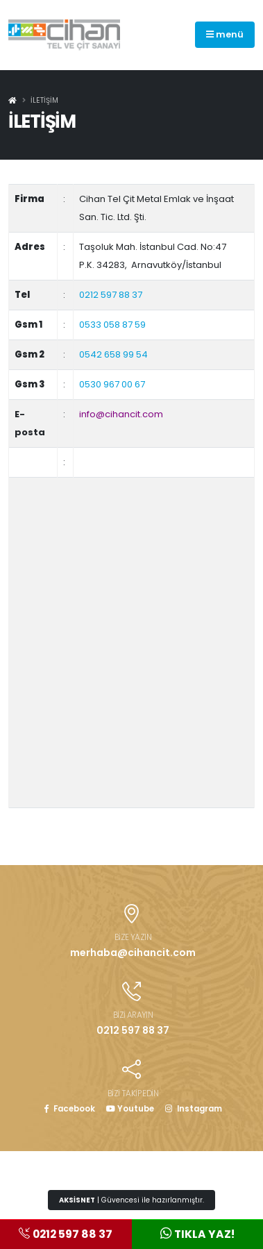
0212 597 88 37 (110, 294)
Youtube (130, 1108)
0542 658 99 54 (113, 354)
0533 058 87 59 (112, 324)
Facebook (69, 1108)
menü (225, 34)
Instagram (193, 1108)
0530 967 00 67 (112, 384)
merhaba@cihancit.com (133, 952)
